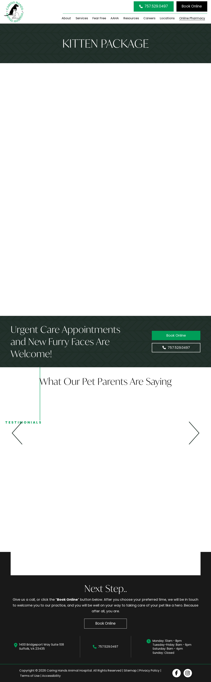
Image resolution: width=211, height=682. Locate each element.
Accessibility (51, 676)
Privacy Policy (149, 670)
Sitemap (130, 670)
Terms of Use (30, 676)
